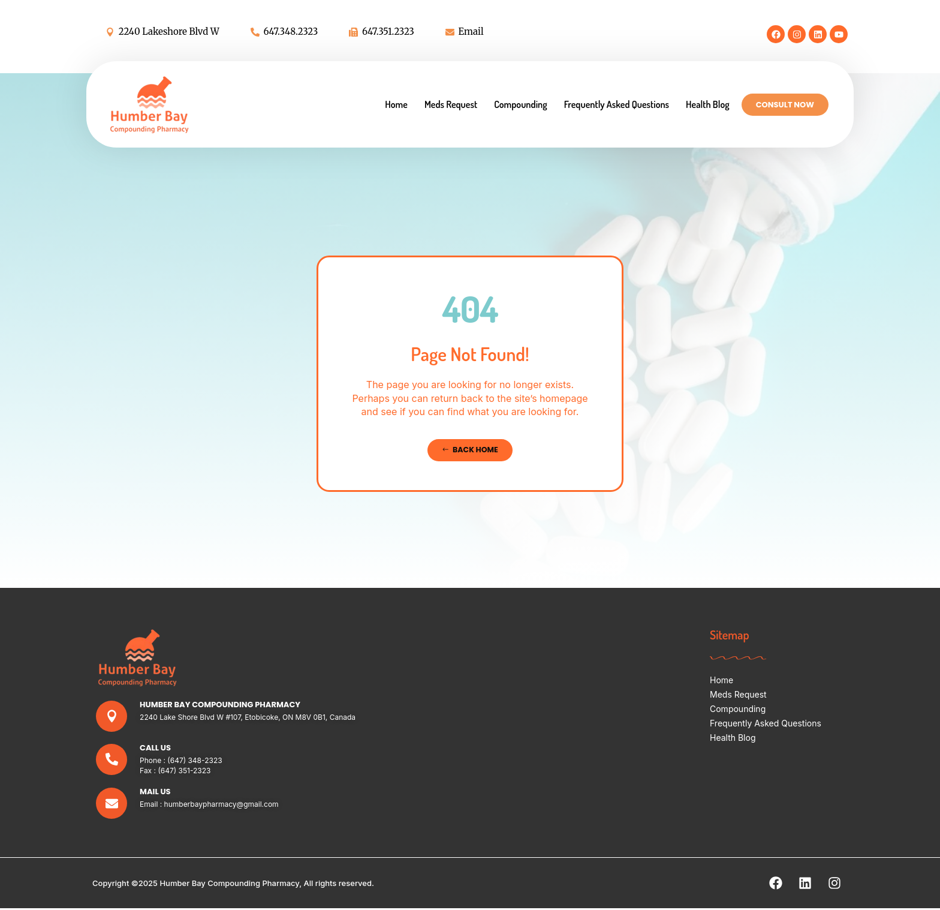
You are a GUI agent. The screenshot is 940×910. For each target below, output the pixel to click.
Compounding (520, 104)
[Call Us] (112, 760)
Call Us (155, 748)
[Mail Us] (112, 805)
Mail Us (155, 792)
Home (396, 104)
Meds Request (450, 104)
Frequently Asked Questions (616, 104)
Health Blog (708, 104)
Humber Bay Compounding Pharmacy (220, 704)
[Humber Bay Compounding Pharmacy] (112, 716)
